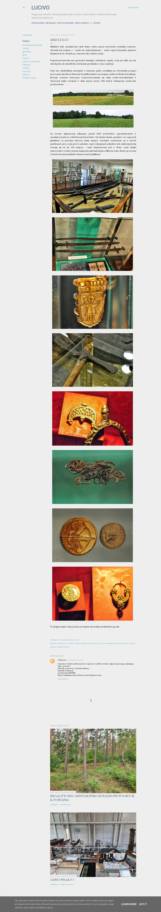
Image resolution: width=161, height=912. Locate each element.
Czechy (25, 48)
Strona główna (38, 23)
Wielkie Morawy (29, 78)
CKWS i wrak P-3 (62, 880)
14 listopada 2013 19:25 (75, 660)
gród (24, 55)
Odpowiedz (63, 679)
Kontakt (97, 23)
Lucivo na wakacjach (31, 61)
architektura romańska (32, 45)
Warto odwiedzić (82, 23)
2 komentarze (65, 804)
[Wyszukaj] (133, 8)
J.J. (91, 23)
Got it (143, 904)
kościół (25, 58)
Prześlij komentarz (67, 884)
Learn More (129, 904)
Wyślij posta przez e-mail (69, 640)
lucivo (41, 8)
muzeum (26, 71)
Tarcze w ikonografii (65, 23)
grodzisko (26, 52)
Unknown (62, 660)
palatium (26, 74)
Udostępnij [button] (27, 35)
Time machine (50, 23)
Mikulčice (26, 65)
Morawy (25, 68)
